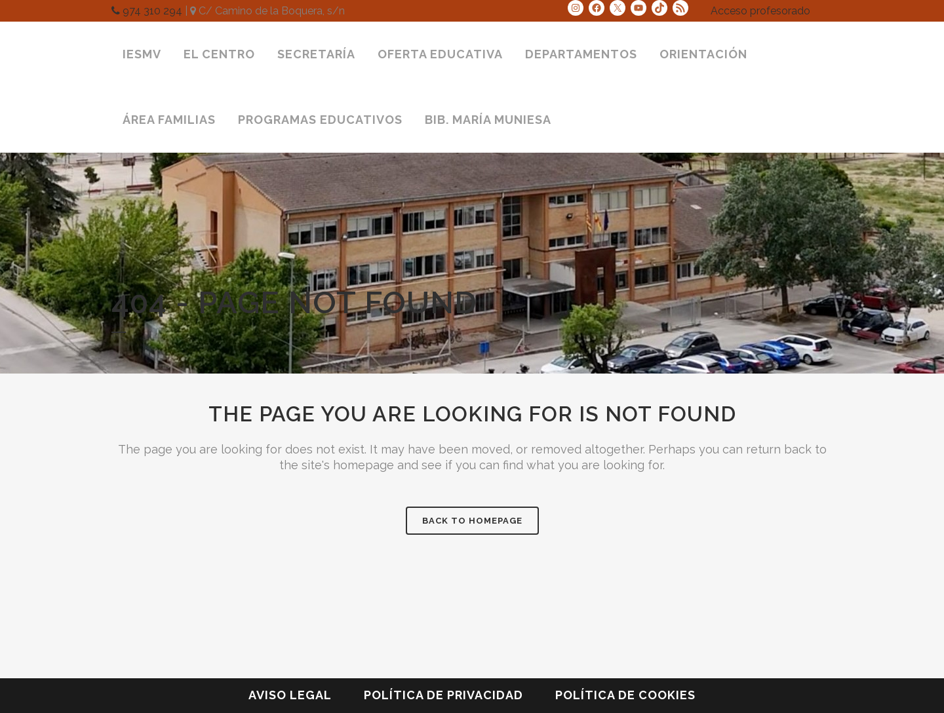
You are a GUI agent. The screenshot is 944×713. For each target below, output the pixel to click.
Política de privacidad (443, 695)
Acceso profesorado (760, 11)
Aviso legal (290, 695)
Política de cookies (625, 695)
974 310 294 (146, 11)
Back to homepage (472, 521)
